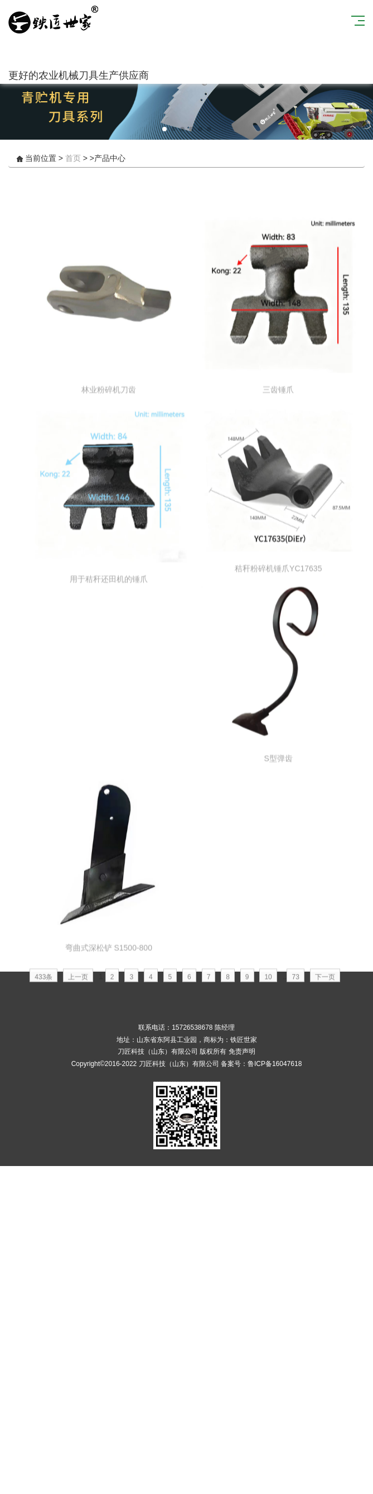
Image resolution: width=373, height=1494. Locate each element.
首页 (73, 158)
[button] (164, 129)
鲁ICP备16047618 (275, 1064)
